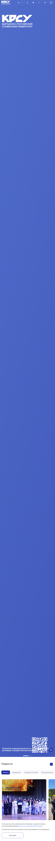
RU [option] (18, 3)
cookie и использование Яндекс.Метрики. (30, 826)
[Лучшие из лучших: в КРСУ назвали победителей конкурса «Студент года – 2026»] (24, 809)
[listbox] (20, 3)
